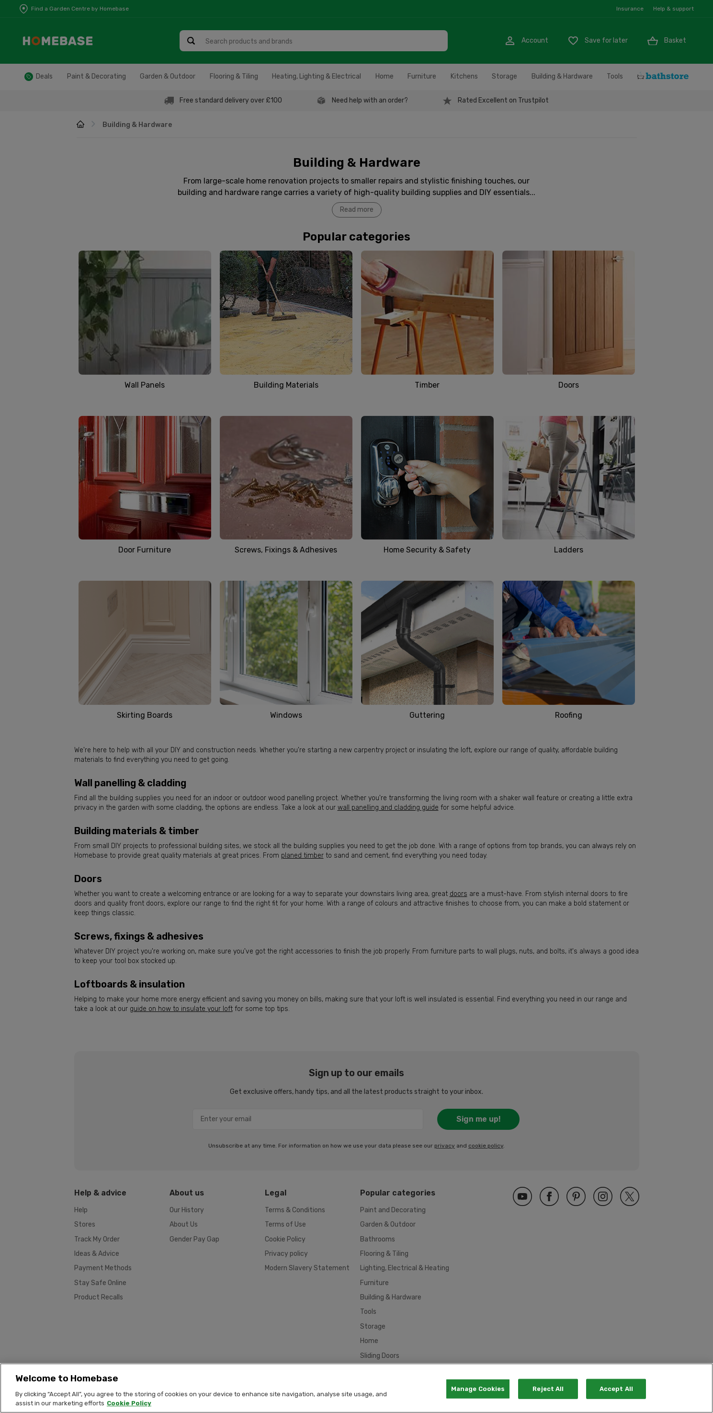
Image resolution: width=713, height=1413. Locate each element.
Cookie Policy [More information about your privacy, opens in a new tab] (129, 1409)
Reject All (548, 1394)
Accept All (616, 1394)
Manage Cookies (478, 1394)
